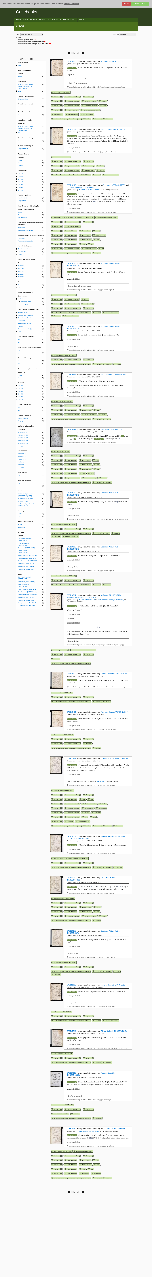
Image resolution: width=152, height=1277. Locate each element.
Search (25, 19)
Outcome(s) (107, 119)
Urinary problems (88, 170)
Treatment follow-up (82, 821)
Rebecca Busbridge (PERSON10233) (62, 1105)
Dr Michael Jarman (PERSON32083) (114, 758)
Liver (91, 244)
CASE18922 (71, 674)
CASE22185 (71, 878)
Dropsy (88, 96)
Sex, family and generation (59, 1113)
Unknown (55, 659)
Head (96, 231)
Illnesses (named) (73, 96)
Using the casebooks (69, 19)
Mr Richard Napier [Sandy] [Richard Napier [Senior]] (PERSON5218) (71, 119)
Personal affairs (56, 114)
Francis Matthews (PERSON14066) (114, 674)
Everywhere (96, 1173)
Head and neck (84, 231)
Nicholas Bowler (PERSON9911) (113, 985)
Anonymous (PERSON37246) (114, 1129)
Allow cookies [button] (140, 4)
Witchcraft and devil (71, 110)
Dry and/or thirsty (88, 166)
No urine (100, 170)
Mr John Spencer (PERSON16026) (114, 374)
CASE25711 (71, 1031)
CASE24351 (71, 836)
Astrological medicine (54, 19)
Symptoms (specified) (72, 101)
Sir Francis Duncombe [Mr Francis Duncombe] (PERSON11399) (69, 858)
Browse (18, 19)
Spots (103, 105)
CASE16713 (71, 493)
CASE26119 (71, 1073)
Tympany (87, 743)
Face (96, 460)
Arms (96, 464)
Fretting (84, 299)
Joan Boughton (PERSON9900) (113, 129)
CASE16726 (71, 263)
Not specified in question (73, 226)
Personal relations (71, 114)
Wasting (85, 812)
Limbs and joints (85, 239)
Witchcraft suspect (87, 114)
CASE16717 (71, 595)
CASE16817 (71, 547)
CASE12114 (71, 129)
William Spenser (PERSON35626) (89, 1131)
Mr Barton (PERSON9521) (111, 595)
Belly (91, 799)
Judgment (97, 174)
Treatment (97, 119)
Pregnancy (75, 1113)
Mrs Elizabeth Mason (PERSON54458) (62, 898)
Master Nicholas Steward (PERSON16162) (83, 597)
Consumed (96, 812)
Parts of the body (71, 231)
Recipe (106, 533)
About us (81, 19)
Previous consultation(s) (111, 174)
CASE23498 (71, 758)
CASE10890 (71, 61)
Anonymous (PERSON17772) (114, 185)
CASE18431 (71, 712)
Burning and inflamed (89, 248)
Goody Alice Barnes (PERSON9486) (80, 187)
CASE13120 (71, 185)
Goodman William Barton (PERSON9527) (63, 295)
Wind (85, 817)
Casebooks (26, 12)
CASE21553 (71, 985)
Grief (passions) (87, 304)
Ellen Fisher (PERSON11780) (112, 429)
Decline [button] (126, 4)
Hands (97, 907)
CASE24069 (71, 1129)
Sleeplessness (101, 808)
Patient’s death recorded (70, 316)
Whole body (84, 1173)
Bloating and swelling (89, 101)
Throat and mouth (99, 235)
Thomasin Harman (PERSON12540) (114, 712)
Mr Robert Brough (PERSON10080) (89, 190)
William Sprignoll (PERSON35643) (114, 1031)
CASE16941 (71, 374)
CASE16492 (71, 429)
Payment (117, 364)
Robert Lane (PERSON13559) (112, 61)
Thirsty (100, 166)
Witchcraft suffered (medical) (90, 110)
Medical (56, 96)
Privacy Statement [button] (71, 4)
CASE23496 (100, 781)
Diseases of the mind (72, 299)
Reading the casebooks (37, 19)
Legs (96, 239)
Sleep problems (87, 808)
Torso (82, 244)
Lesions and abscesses (89, 105)
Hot (101, 248)
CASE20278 (71, 931)
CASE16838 (71, 326)
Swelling (102, 101)
